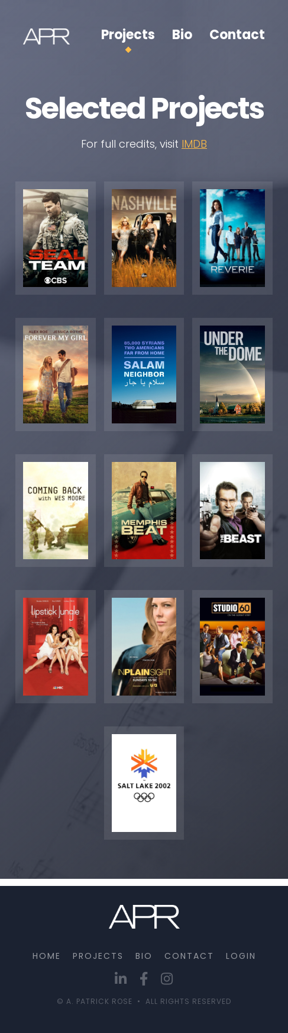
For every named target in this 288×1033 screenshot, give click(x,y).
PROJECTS (98, 956)
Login (241, 956)
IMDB (194, 143)
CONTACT (189, 956)
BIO (144, 956)
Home (47, 956)
